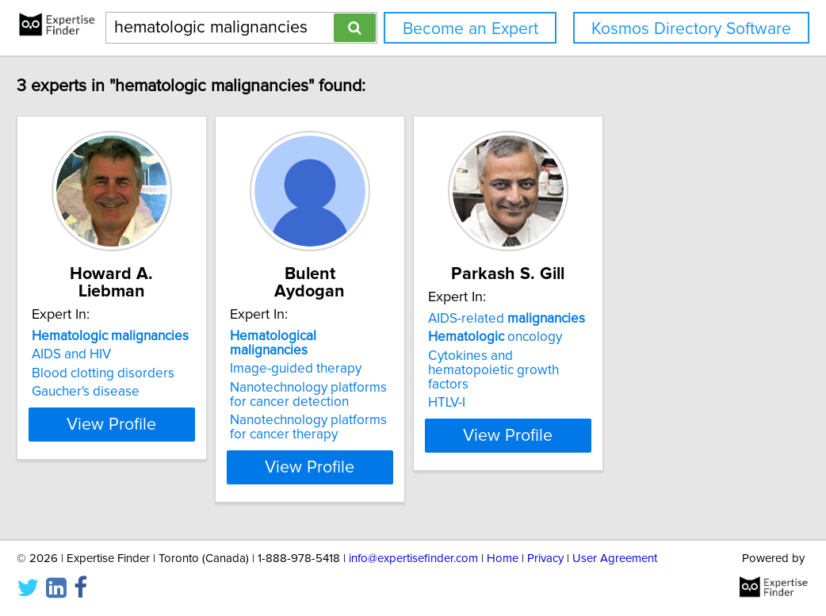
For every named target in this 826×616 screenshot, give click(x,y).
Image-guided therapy (375, 337)
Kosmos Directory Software (691, 29)
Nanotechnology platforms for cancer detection (397, 363)
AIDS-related (625, 319)
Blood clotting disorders (142, 356)
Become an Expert (470, 29)
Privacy (545, 558)
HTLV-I (565, 388)
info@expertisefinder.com (413, 558)
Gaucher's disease (125, 374)
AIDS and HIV (111, 337)
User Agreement (614, 558)
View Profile (171, 435)
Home (502, 558)
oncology (614, 337)
